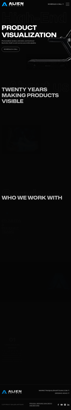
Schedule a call (11, 49)
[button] (67, 4)
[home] (15, 4)
